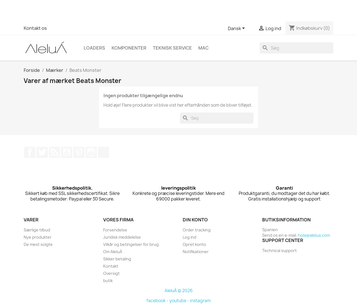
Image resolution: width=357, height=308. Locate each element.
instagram (200, 301)
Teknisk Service (172, 48)
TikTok (103, 152)
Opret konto (194, 244)
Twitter (42, 152)
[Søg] (296, 47)
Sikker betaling (117, 258)
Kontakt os (35, 28)
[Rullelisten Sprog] (237, 28)
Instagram (91, 152)
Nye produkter (38, 237)
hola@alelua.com (314, 235)
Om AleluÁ (112, 251)
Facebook (29, 152)
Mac (203, 48)
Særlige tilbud (37, 230)
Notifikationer (196, 251)
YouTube (66, 152)
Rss (54, 152)
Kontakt (110, 266)
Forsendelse (115, 230)
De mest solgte (38, 244)
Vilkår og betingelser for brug (131, 244)
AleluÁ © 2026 (179, 291)
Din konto (195, 220)
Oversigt (111, 273)
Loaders (94, 48)
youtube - (179, 301)
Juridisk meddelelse (122, 237)
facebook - (157, 301)
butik (108, 280)
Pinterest (79, 152)
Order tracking (197, 230)
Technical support (279, 250)
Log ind (189, 237)
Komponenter (129, 48)
